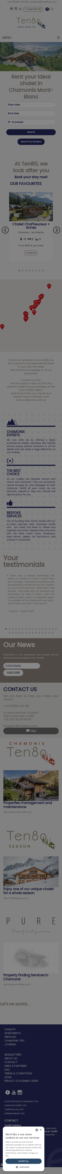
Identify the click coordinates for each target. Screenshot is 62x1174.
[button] (24, 1167)
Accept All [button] (23, 1161)
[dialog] (31, 587)
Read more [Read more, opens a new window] (13, 1156)
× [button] (41, 1130)
